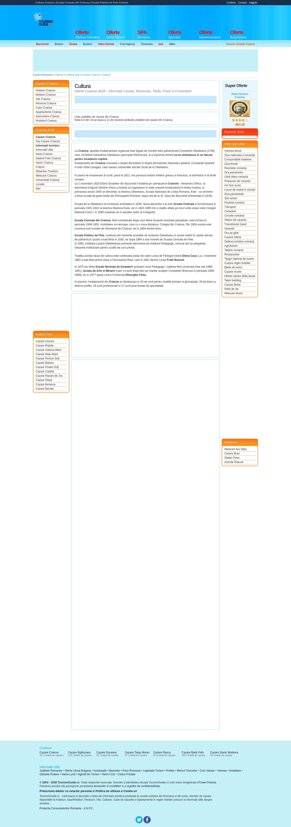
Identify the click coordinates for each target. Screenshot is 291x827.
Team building (232, 280)
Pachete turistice (234, 202)
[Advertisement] (175, 16)
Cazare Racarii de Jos (49, 375)
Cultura (40, 167)
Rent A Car (108, 774)
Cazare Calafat (45, 371)
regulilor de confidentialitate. (144, 786)
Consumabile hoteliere (237, 159)
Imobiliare (235, 770)
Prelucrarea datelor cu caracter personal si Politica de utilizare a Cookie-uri (88, 791)
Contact (242, 2)
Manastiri (114, 770)
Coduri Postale (126, 774)
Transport (230, 207)
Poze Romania (131, 770)
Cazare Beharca (45, 384)
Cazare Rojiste (45, 345)
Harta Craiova (44, 154)
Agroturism (231, 245)
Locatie (40, 184)
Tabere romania (233, 250)
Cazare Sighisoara (79, 752)
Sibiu (172, 44)
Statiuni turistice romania (239, 241)
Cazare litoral (232, 284)
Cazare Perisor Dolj (47, 358)
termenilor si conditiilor (107, 786)
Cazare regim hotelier (237, 263)
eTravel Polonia (206, 782)
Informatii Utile (44, 149)
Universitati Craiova (47, 180)
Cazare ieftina (232, 237)
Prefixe (170, 770)
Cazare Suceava (106, 752)
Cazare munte (232, 271)
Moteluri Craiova (45, 94)
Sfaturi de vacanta (235, 220)
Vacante (229, 228)
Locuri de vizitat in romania (239, 189)
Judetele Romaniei (51, 770)
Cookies (231, 2)
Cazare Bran (232, 453)
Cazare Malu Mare (47, 354)
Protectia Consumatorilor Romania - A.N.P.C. (67, 808)
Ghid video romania (236, 176)
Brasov (59, 44)
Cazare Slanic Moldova (224, 752)
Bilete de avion (233, 267)
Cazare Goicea (45, 341)
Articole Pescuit (233, 462)
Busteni (87, 44)
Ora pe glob (231, 232)
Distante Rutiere (49, 774)
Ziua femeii (231, 163)
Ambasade (99, 770)
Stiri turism (230, 198)
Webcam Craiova (46, 175)
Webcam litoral (233, 293)
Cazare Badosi (45, 362)
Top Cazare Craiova (48, 141)
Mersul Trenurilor (187, 770)
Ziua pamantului (234, 194)
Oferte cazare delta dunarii (239, 276)
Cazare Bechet (45, 388)
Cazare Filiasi (44, 380)
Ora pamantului (233, 172)
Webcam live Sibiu (235, 449)
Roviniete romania (235, 168)
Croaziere (230, 211)
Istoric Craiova (44, 162)
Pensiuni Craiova (46, 103)
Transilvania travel (235, 224)
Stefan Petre (232, 457)
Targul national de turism (239, 258)
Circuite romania (234, 215)
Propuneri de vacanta (237, 181)
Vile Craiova (43, 99)
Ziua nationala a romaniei (239, 155)
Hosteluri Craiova (46, 120)
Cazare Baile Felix (193, 752)
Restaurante (231, 254)
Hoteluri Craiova (45, 90)
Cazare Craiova (45, 137)
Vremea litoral (232, 150)
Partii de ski (231, 289)
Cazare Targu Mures (137, 752)
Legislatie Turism (153, 770)
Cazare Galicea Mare (48, 349)
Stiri (38, 188)
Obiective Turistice (47, 171)
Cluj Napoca (127, 44)
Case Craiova (44, 107)
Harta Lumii (68, 774)
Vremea (222, 770)
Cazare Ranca (162, 752)
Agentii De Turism (89, 774)
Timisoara (147, 44)
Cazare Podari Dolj (47, 367)
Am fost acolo (232, 185)
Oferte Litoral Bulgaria (78, 770)
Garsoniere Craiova (47, 116)
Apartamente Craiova (48, 112)
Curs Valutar (207, 770)
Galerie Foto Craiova (48, 158)
